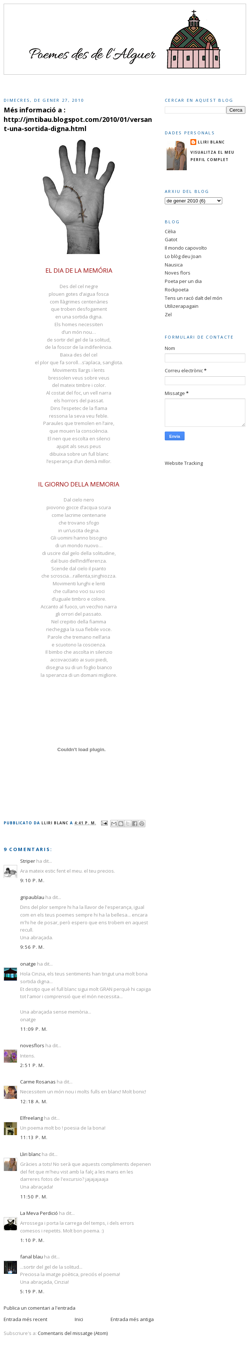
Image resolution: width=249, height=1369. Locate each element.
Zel (168, 314)
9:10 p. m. (32, 880)
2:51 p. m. (32, 1065)
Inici (79, 1319)
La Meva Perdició (39, 1213)
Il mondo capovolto (186, 248)
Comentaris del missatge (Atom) (73, 1333)
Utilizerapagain (181, 306)
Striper (27, 861)
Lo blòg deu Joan (183, 256)
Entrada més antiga (132, 1319)
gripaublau (32, 897)
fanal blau (31, 1256)
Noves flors (177, 272)
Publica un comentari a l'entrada (39, 1308)
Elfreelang (31, 1118)
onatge (28, 963)
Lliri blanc (30, 1154)
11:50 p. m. (34, 1196)
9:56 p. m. (32, 947)
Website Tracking (184, 463)
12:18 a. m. (34, 1101)
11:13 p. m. (34, 1137)
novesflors (32, 1045)
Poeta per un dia (183, 281)
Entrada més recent (25, 1319)
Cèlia (170, 231)
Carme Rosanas (38, 1081)
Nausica (174, 264)
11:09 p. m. (34, 1029)
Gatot (171, 239)
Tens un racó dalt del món (193, 298)
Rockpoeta (177, 289)
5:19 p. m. (32, 1291)
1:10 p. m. (32, 1240)
